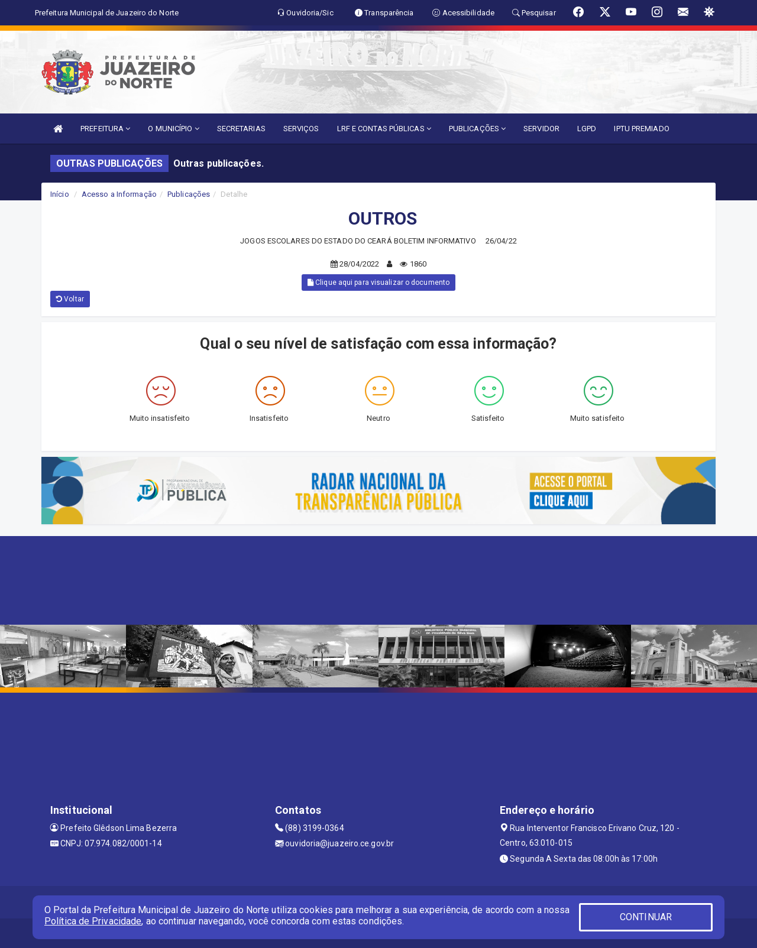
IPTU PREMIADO (641, 128)
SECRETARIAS (241, 128)
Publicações (188, 194)
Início (59, 194)
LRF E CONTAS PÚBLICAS (384, 128)
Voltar (70, 299)
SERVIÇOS (301, 128)
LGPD (586, 128)
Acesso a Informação (119, 194)
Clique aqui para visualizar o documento (378, 282)
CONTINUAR (646, 917)
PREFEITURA (105, 128)
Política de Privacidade (92, 921)
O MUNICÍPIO (173, 128)
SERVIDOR (541, 128)
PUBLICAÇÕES (477, 128)
